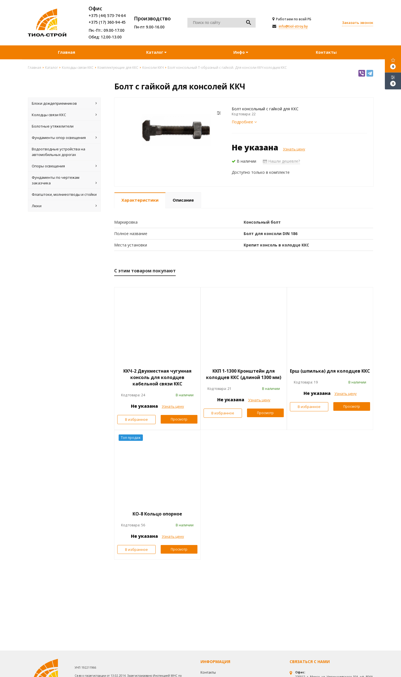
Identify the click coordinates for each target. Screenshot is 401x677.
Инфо (240, 52)
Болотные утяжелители (53, 126)
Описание (183, 200)
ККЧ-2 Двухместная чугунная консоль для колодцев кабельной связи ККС (157, 377)
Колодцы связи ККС (64, 115)
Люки (64, 206)
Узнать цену (294, 148)
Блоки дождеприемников (64, 103)
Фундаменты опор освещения (64, 137)
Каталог (155, 52)
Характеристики (139, 200)
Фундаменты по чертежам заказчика (64, 180)
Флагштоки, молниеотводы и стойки (64, 194)
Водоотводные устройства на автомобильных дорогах (58, 151)
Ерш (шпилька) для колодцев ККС (330, 371)
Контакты (326, 52)
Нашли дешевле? (281, 161)
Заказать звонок (357, 22)
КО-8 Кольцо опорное (157, 514)
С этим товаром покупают (145, 271)
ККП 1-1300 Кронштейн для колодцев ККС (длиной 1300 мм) (243, 374)
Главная (66, 52)
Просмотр (179, 419)
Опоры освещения (64, 166)
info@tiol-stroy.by (293, 26)
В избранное (136, 419)
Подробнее (244, 121)
